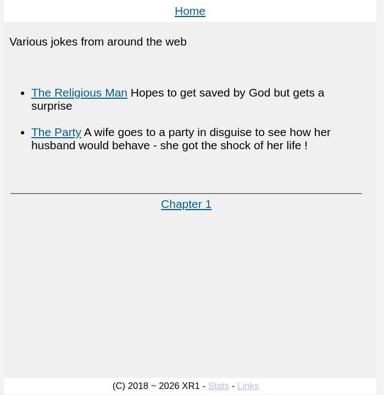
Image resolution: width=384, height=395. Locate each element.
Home (190, 10)
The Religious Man (79, 92)
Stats (218, 386)
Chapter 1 (186, 204)
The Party (56, 132)
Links (248, 386)
